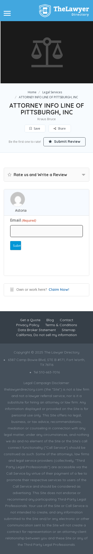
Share (60, 128)
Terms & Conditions (61, 325)
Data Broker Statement (37, 330)
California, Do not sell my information (46, 335)
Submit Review (64, 141)
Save (35, 128)
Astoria (21, 210)
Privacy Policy (27, 325)
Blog (50, 320)
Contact (66, 320)
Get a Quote (30, 320)
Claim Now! (59, 289)
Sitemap (68, 330)
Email (23, 220)
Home (32, 92)
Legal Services (52, 92)
